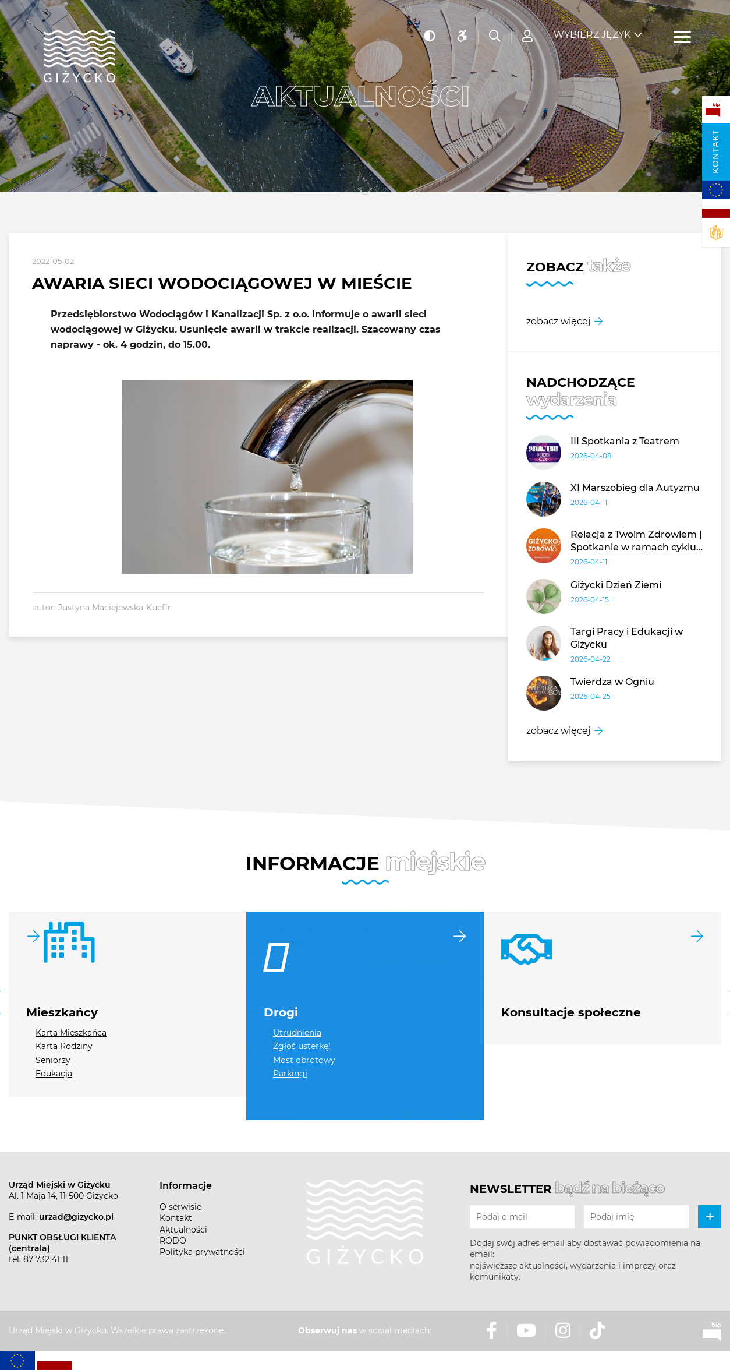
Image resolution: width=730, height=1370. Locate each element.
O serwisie (180, 1207)
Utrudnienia (297, 1033)
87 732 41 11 (45, 1259)
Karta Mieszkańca (71, 1033)
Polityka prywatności (202, 1252)
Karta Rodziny (64, 1046)
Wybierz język (592, 29)
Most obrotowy (304, 1060)
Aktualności (183, 1229)
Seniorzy (53, 1060)
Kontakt (715, 152)
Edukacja (54, 1073)
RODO (173, 1240)
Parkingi (290, 1073)
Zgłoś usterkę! (302, 1046)
